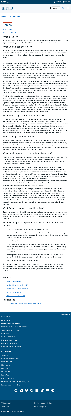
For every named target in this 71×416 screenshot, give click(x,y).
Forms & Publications (7, 378)
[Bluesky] (31, 391)
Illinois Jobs (5, 333)
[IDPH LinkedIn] (37, 391)
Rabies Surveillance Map (13, 281)
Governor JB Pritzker (6, 411)
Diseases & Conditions (11, 17)
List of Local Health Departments (11, 346)
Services (66, 2)
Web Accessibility (6, 403)
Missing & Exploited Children (42, 403)
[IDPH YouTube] (47, 391)
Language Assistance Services (10, 385)
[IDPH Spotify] (52, 391)
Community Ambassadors (9, 343)
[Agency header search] (63, 8)
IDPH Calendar (5, 371)
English (55, 8)
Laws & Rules (5, 375)
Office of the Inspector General (10, 323)
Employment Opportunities (9, 340)
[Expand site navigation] (68, 8)
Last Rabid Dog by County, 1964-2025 (17, 288)
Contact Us (4, 355)
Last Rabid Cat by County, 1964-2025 (17, 285)
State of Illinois (20, 411)
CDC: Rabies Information (13, 292)
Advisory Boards (6, 320)
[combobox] (56, 8)
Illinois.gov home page (8, 336)
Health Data (5, 368)
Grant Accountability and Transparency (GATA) (15, 381)
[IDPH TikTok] (42, 391)
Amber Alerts (5, 406)
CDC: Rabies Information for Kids (15, 296)
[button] (8, 29)
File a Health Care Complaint (10, 358)
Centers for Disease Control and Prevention (14, 327)
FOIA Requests (5, 365)
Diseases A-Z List (6, 361)
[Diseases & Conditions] (67, 17)
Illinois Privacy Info (40, 406)
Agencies (57, 2)
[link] (15, 391)
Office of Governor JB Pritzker (10, 330)
